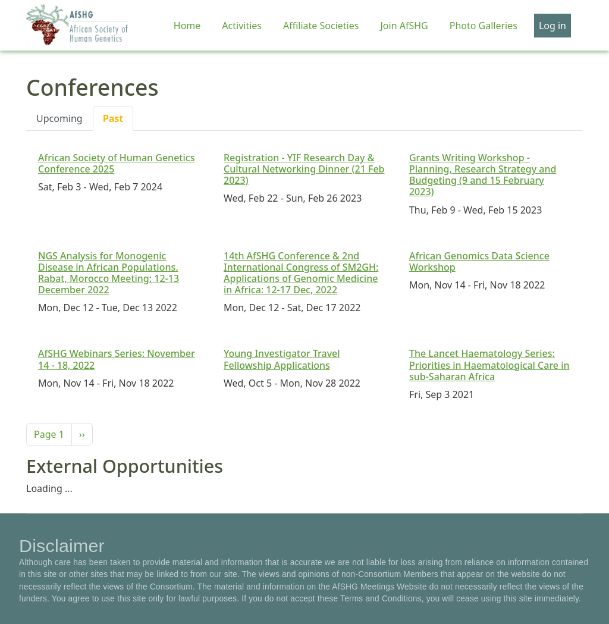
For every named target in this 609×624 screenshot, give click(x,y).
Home (187, 25)
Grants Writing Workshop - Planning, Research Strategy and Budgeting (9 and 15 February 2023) (482, 175)
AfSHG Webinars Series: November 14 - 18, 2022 (116, 359)
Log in (552, 25)
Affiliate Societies (321, 25)
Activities (242, 25)
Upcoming (59, 118)
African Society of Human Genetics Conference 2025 (116, 163)
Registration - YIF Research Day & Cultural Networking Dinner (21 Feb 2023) (304, 169)
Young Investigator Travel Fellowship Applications (282, 359)
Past (113, 118)
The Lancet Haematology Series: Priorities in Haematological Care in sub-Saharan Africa (489, 364)
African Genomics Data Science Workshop (479, 261)
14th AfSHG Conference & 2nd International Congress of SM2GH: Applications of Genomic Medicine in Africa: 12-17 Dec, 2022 (301, 273)
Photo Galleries (483, 25)
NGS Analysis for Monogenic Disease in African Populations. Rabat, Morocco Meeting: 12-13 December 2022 (108, 273)
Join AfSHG (404, 25)
